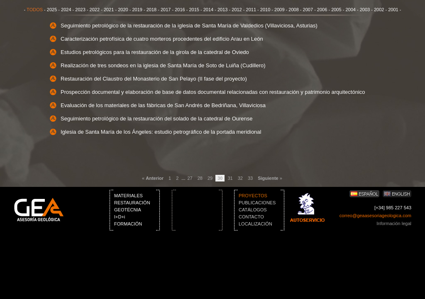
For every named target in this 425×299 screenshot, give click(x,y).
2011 (251, 9)
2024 (66, 9)
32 (240, 178)
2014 (208, 9)
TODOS (35, 9)
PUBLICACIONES (257, 202)
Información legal (393, 223)
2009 (279, 9)
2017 (166, 9)
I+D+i (119, 216)
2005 (336, 9)
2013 (222, 9)
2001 (393, 9)
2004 (350, 9)
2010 (265, 9)
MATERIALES (128, 195)
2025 (52, 9)
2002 (379, 9)
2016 (180, 9)
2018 (151, 9)
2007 (308, 9)
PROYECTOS (253, 195)
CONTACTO (251, 216)
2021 (109, 9)
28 (200, 178)
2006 (322, 9)
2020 (123, 9)
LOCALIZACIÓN (255, 223)
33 (250, 178)
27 (189, 178)
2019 (137, 9)
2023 (80, 9)
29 (210, 178)
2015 (194, 9)
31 (229, 178)
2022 (95, 9)
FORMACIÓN (128, 223)
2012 (237, 9)
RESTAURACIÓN (132, 202)
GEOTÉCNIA (127, 209)
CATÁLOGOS (253, 209)
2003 (365, 9)
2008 (293, 9)
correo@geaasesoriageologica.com (375, 215)
